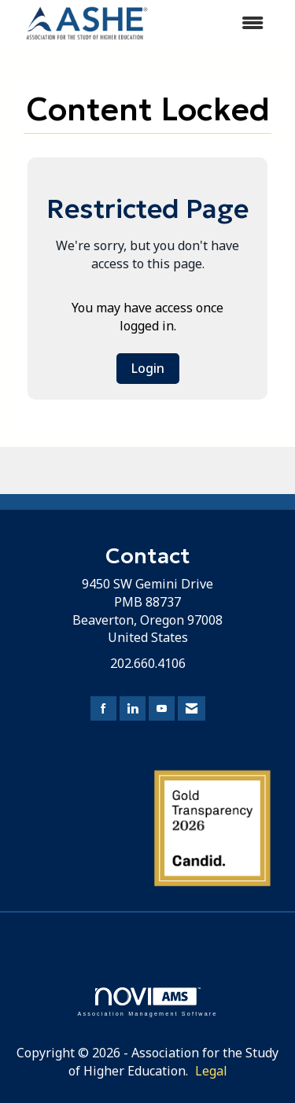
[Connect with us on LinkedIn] (133, 708)
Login (147, 368)
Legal (211, 1070)
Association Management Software (147, 1001)
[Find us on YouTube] (162, 708)
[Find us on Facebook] (103, 708)
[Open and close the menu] (220, 23)
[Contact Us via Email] (191, 708)
